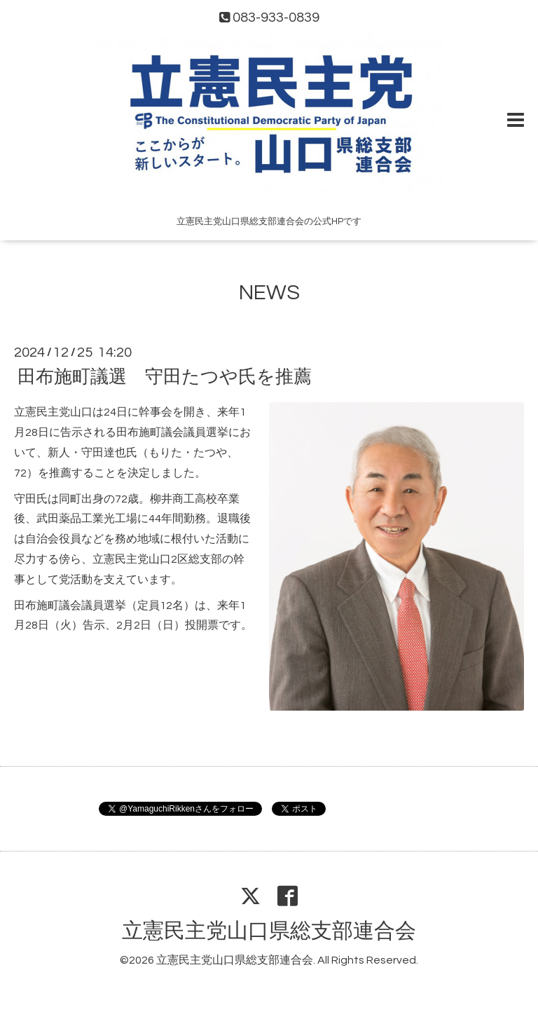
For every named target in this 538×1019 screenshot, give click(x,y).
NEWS (269, 292)
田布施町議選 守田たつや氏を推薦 (165, 377)
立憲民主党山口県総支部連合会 (269, 931)
